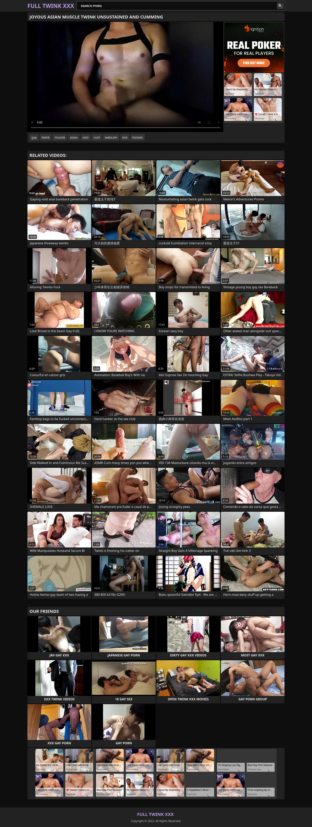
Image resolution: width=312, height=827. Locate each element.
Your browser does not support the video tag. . (125, 77)
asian (74, 137)
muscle (60, 137)
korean (137, 137)
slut (125, 137)
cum (97, 137)
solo (86, 137)
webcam (111, 137)
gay (34, 137)
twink (46, 137)
